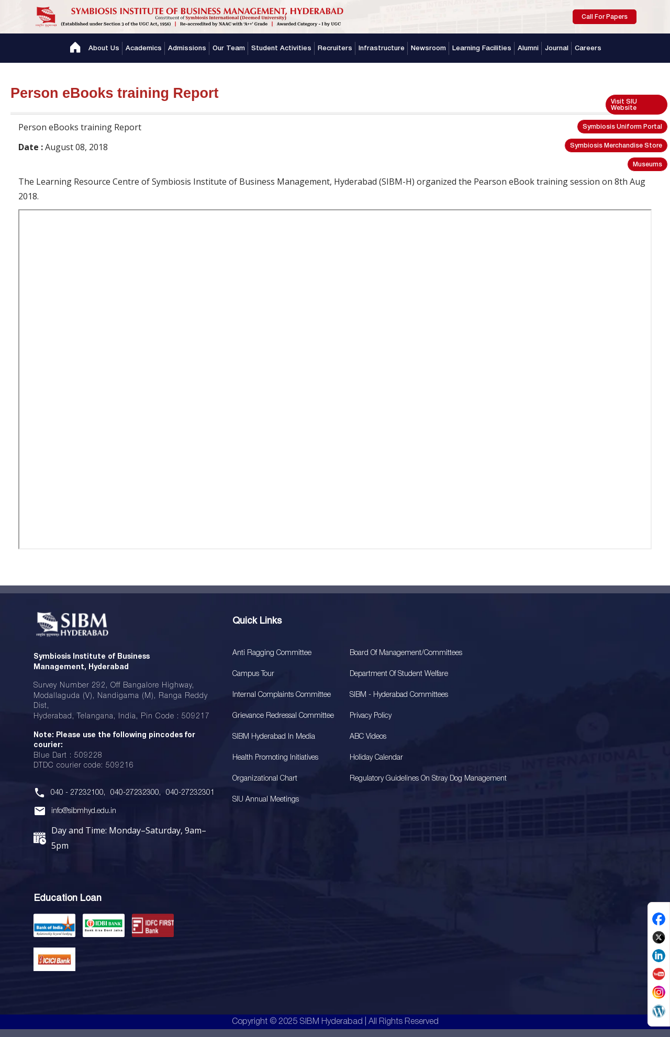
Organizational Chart (264, 778)
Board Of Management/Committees (406, 653)
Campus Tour (253, 674)
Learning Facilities (481, 48)
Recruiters (335, 48)
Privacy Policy (371, 716)
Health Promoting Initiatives (275, 757)
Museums (647, 164)
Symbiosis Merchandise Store (616, 146)
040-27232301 (190, 793)
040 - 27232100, (78, 793)
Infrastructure (382, 48)
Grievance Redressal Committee (283, 716)
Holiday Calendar (376, 757)
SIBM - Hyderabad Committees (399, 695)
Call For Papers (605, 17)
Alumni (528, 48)
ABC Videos (368, 737)
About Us (103, 48)
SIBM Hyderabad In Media (273, 737)
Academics (144, 48)
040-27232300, (135, 793)
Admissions (187, 48)
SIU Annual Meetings (265, 799)
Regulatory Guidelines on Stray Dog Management (428, 778)
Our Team (229, 48)
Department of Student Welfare (399, 674)
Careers (588, 48)
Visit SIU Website (624, 105)
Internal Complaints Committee (281, 695)
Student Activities (281, 48)
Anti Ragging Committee (271, 653)
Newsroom (428, 48)
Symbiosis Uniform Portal (622, 127)
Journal (556, 48)
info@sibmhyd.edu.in (83, 811)
